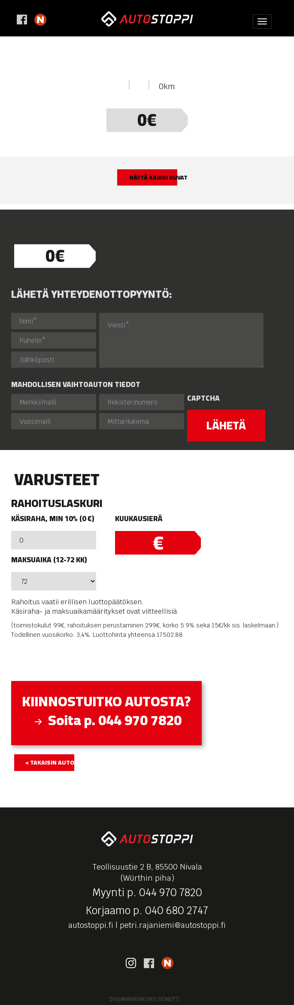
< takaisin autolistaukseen (49, 762)
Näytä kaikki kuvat (153, 177)
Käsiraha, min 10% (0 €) (52, 518)
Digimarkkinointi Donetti (144, 999)
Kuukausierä (138, 518)
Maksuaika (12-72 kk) (49, 560)
